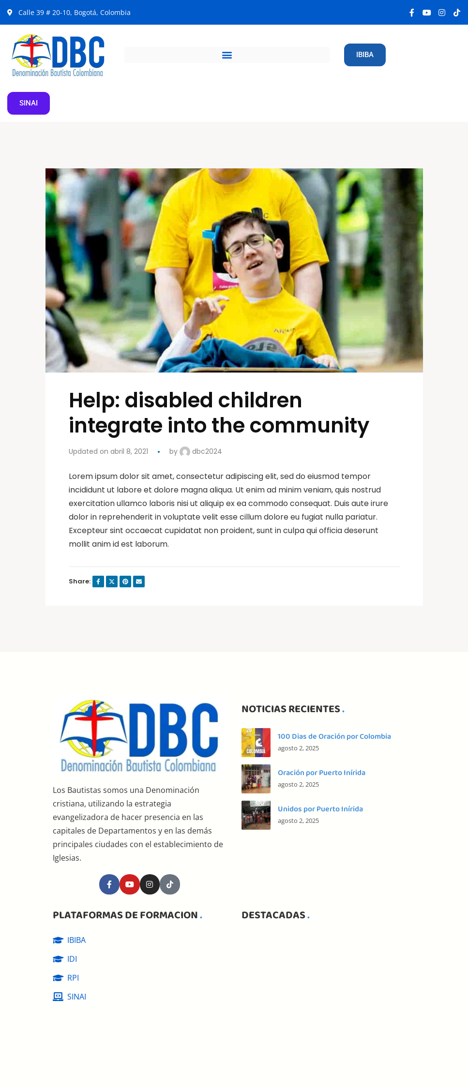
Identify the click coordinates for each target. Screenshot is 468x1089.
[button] (227, 55)
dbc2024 (201, 451)
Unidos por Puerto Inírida (320, 809)
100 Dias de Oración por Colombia (334, 737)
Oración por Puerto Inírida (321, 773)
